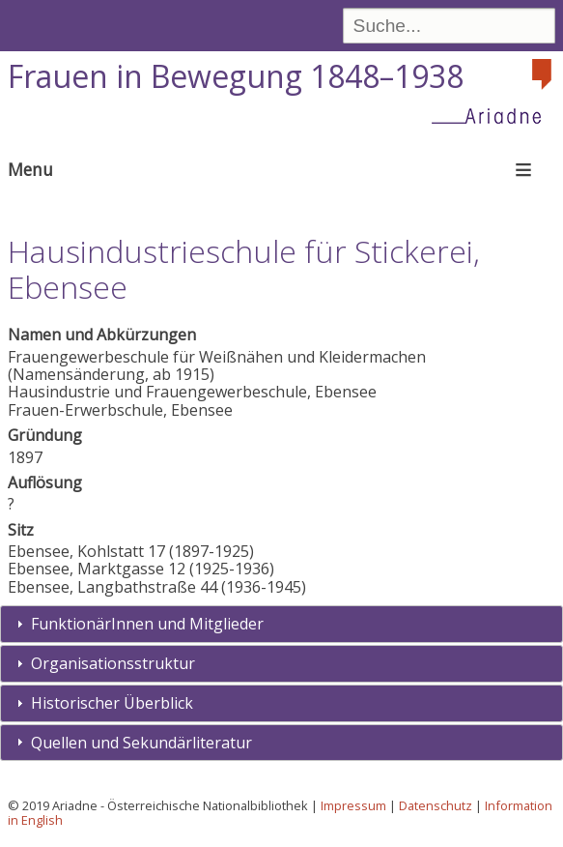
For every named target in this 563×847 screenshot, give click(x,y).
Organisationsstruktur (113, 663)
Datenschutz (435, 805)
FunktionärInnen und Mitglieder (147, 623)
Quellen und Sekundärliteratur (141, 742)
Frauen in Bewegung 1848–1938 (236, 76)
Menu (30, 169)
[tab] (281, 624)
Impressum (353, 805)
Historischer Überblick (112, 703)
